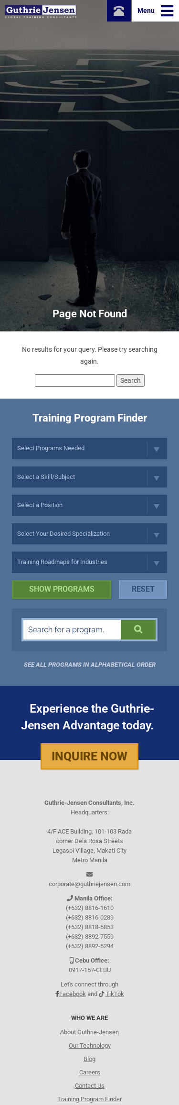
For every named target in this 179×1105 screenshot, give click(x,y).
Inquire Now (89, 756)
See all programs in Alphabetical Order (90, 664)
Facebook (72, 993)
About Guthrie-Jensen (89, 1032)
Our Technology (90, 1045)
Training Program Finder (89, 1099)
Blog (89, 1058)
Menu (155, 11)
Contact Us (90, 1085)
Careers (89, 1072)
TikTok (114, 993)
